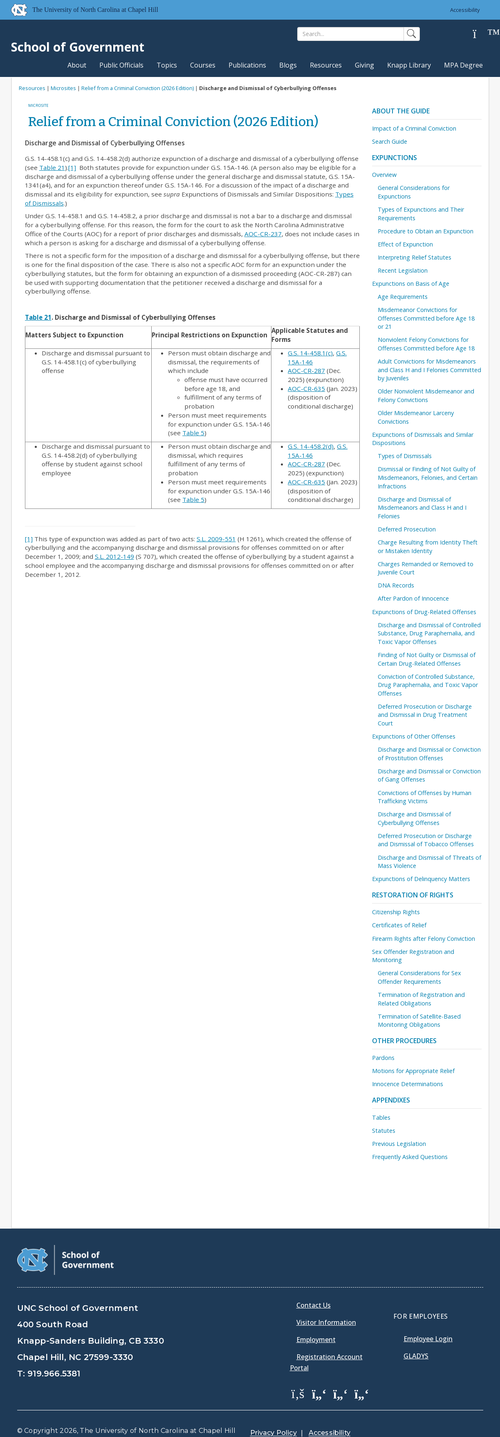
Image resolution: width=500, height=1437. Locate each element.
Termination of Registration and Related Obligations (421, 999)
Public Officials (121, 65)
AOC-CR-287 (306, 370)
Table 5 (193, 433)
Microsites (63, 88)
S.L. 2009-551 (216, 539)
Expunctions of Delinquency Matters (421, 879)
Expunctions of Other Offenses (413, 736)
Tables (381, 1117)
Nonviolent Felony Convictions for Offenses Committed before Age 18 (426, 344)
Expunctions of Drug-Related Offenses (424, 612)
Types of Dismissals (405, 456)
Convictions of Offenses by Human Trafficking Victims (424, 797)
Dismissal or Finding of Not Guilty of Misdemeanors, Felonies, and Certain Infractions (428, 477)
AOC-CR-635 (306, 388)
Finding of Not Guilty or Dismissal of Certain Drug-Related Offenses (426, 659)
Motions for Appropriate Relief (413, 1071)
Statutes (383, 1130)
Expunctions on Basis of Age (410, 283)
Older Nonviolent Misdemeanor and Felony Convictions (426, 395)
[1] (72, 167)
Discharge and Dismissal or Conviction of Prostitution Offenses (429, 754)
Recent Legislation (403, 270)
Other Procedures (404, 1040)
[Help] (481, 34)
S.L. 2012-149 (114, 556)
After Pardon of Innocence (413, 598)
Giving (364, 65)
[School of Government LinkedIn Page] (340, 1372)
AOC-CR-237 (263, 234)
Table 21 (52, 167)
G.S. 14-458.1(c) (310, 353)
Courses (202, 65)
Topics (167, 65)
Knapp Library (409, 65)
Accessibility (465, 10)
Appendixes (391, 1100)
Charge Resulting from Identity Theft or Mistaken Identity (428, 546)
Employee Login (428, 1317)
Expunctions (394, 157)
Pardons (383, 1058)
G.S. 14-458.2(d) (311, 446)
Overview (384, 174)
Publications (247, 65)
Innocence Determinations (407, 1084)
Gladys (416, 1335)
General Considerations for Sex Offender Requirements (419, 977)
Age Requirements (403, 297)
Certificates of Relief (399, 925)
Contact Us (313, 1284)
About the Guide (401, 110)
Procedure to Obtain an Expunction (425, 231)
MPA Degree (463, 65)
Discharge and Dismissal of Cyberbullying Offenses (414, 818)
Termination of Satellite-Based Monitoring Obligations (419, 1020)
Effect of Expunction (405, 244)
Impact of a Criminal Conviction (414, 128)
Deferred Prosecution (407, 529)
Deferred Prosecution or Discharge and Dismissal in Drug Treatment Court (425, 715)
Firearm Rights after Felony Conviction (423, 938)
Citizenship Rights (396, 912)
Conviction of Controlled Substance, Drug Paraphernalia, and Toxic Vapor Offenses (428, 685)
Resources (326, 65)
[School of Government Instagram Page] (362, 1372)
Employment (316, 1318)
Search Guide (389, 141)
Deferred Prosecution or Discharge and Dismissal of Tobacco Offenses (426, 840)
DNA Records (396, 585)
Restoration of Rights (412, 894)
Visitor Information (326, 1301)
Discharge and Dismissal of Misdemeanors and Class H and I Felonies (422, 507)
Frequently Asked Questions (410, 1157)
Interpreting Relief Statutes (414, 257)
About (76, 65)
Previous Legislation (399, 1144)
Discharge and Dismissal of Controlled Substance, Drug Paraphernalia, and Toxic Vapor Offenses (429, 633)
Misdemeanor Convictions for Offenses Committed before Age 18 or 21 (426, 318)
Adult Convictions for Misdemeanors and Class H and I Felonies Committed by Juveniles (429, 369)
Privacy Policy (273, 1412)
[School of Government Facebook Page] (298, 1372)
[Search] (350, 34)
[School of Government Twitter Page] (319, 1372)
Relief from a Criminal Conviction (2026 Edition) (137, 88)
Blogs (288, 65)
